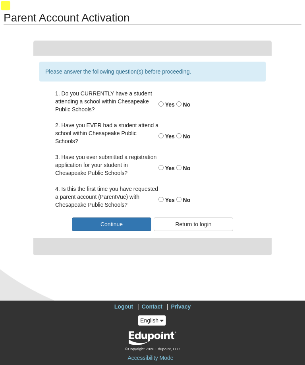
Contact (152, 306)
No (183, 104)
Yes (166, 104)
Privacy (181, 306)
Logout (123, 306)
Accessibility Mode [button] (150, 358)
